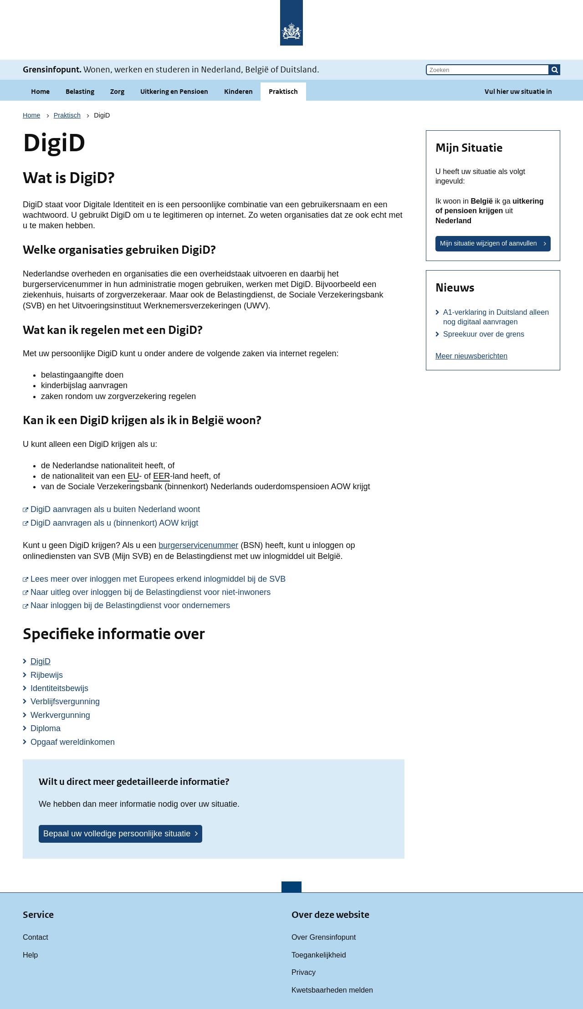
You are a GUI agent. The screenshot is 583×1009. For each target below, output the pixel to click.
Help (30, 955)
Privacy (304, 972)
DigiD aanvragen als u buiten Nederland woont (217, 509)
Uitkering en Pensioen (174, 91)
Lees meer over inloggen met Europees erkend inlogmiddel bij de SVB (217, 579)
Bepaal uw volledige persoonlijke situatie (116, 833)
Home (40, 91)
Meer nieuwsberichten (471, 356)
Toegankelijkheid (319, 955)
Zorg (117, 91)
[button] (554, 69)
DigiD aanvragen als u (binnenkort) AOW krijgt (217, 522)
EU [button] (133, 476)
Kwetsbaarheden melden (332, 990)
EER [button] (161, 476)
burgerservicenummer (198, 545)
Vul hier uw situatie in (518, 91)
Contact (35, 937)
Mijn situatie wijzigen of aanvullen (488, 243)
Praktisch (283, 91)
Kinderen (238, 91)
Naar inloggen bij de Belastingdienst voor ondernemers (217, 605)
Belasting (80, 91)
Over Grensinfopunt (324, 937)
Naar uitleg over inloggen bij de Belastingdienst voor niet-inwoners (217, 592)
